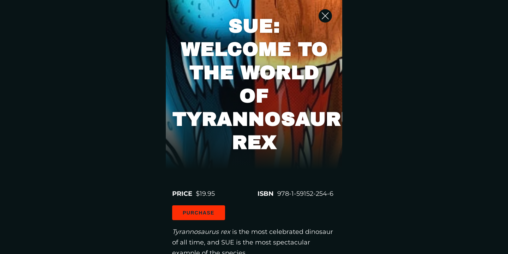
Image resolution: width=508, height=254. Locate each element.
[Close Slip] (430, 23)
